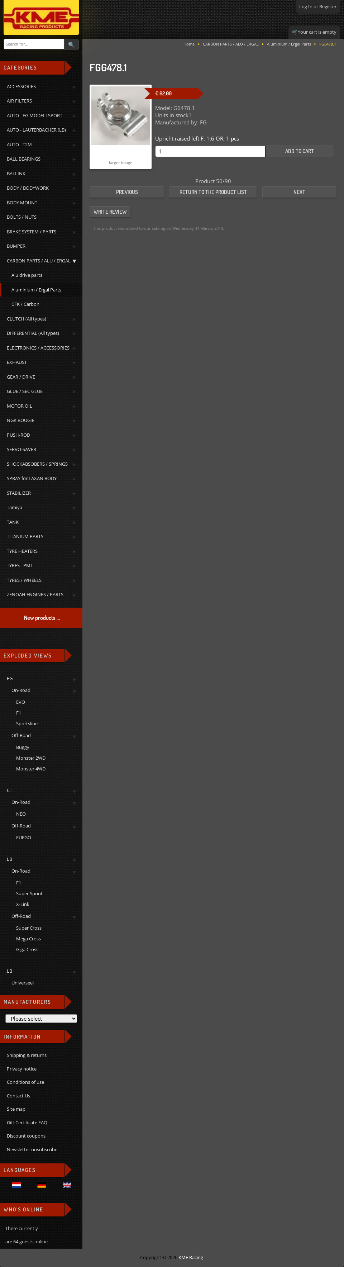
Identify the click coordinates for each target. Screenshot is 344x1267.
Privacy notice (22, 1069)
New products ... (42, 617)
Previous (127, 192)
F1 (18, 713)
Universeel (22, 982)
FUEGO (23, 837)
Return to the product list (213, 192)
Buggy (22, 747)
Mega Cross (28, 938)
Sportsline (27, 723)
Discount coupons (26, 1136)
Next (299, 192)
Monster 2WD (31, 758)
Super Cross (29, 928)
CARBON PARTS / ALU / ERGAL (231, 44)
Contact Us (18, 1095)
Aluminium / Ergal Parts (289, 44)
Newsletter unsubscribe (32, 1149)
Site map (16, 1109)
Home (189, 44)
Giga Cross (27, 949)
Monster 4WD (31, 768)
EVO (20, 702)
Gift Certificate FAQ (27, 1122)
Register (327, 6)
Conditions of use (25, 1082)
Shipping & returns (27, 1055)
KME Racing (190, 1257)
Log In (305, 6)
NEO (21, 814)
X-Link (22, 904)
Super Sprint (29, 893)
